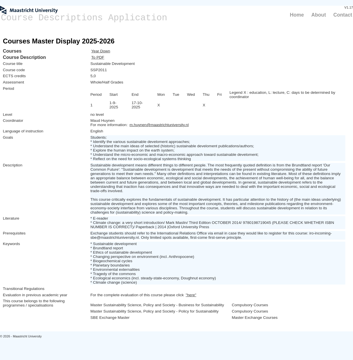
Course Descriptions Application (84, 18)
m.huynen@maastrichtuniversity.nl (159, 125)
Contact (342, 15)
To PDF (97, 57)
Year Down (100, 51)
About (318, 15)
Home (297, 15)
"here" (191, 295)
